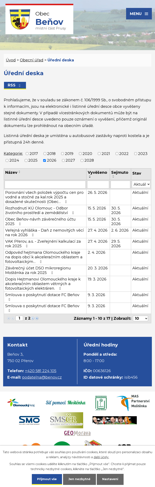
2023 (142, 153)
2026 (51, 160)
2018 (51, 153)
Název (11, 172)
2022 (124, 153)
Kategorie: (13, 153)
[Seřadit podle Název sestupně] (19, 173)
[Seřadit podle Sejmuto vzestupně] (113, 175)
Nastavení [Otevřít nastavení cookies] (110, 479)
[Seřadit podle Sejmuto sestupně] (113, 177)
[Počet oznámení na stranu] (140, 318)
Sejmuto (119, 172)
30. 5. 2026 (116, 210)
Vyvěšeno (97, 172)
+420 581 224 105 (40, 371)
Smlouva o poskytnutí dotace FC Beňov (42, 297)
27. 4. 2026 (97, 230)
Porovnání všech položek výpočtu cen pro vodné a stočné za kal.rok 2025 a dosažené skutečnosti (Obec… (44, 197)
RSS (15, 85)
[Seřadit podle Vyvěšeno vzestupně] (90, 175)
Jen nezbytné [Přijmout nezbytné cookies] (79, 479)
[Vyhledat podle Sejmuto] (120, 185)
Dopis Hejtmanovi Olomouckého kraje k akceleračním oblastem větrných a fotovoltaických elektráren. (43, 284)
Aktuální (140, 192)
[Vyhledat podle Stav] (141, 184)
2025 (32, 160)
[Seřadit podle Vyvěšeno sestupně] (90, 177)
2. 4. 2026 (96, 252)
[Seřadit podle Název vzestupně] (19, 171)
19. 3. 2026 (97, 279)
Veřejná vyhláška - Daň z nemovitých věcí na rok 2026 (44, 232)
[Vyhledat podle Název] (45, 185)
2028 (89, 160)
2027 (70, 160)
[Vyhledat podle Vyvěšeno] (98, 185)
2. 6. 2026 (120, 230)
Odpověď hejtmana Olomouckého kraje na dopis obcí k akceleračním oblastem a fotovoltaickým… (44, 257)
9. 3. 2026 (96, 295)
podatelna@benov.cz (42, 377)
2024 (14, 160)
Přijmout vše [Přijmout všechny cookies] (47, 479)
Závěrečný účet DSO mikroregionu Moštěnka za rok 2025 (38, 270)
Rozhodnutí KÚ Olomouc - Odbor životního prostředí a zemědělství (40, 210)
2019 (69, 153)
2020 (87, 153)
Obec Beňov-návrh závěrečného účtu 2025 (40, 221)
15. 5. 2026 (97, 208)
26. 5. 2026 (97, 192)
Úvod (11, 60)
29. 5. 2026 (116, 243)
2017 (34, 153)
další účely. (101, 457)
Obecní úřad (31, 60)
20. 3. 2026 (98, 268)
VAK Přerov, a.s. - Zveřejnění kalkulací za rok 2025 (43, 243)
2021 (106, 153)
